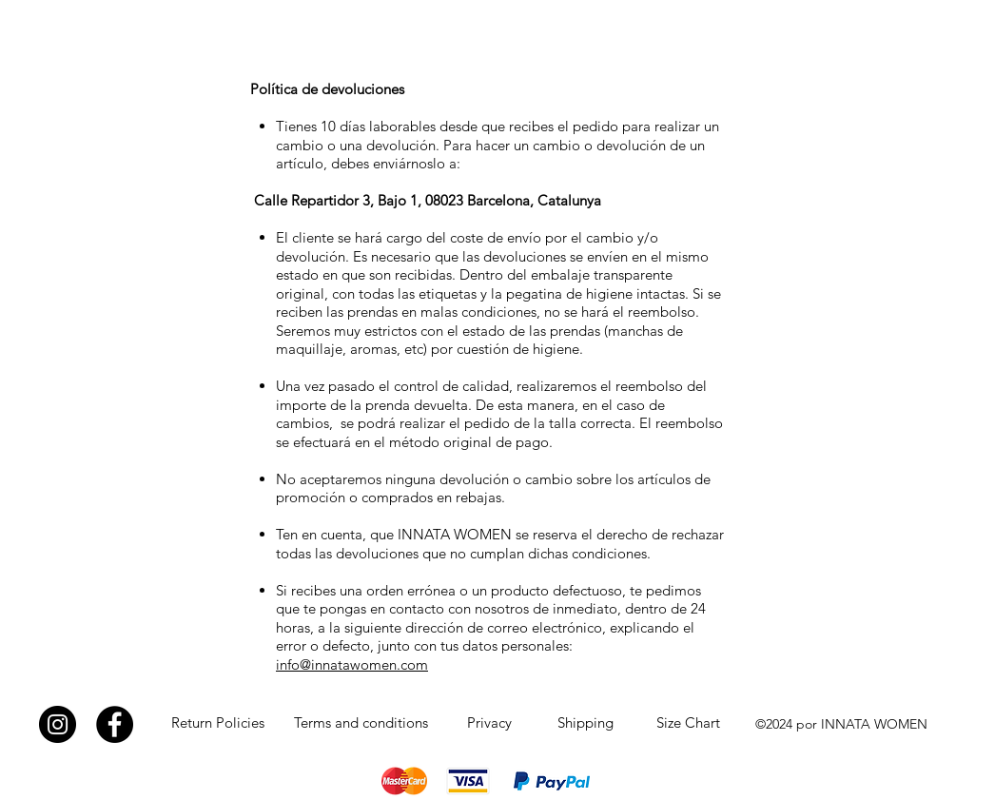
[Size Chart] (687, 723)
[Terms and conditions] (361, 723)
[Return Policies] (217, 723)
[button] (888, 30)
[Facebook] (114, 724)
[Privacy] (489, 723)
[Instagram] (57, 724)
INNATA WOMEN (98, 34)
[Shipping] (585, 723)
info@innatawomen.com (352, 664)
